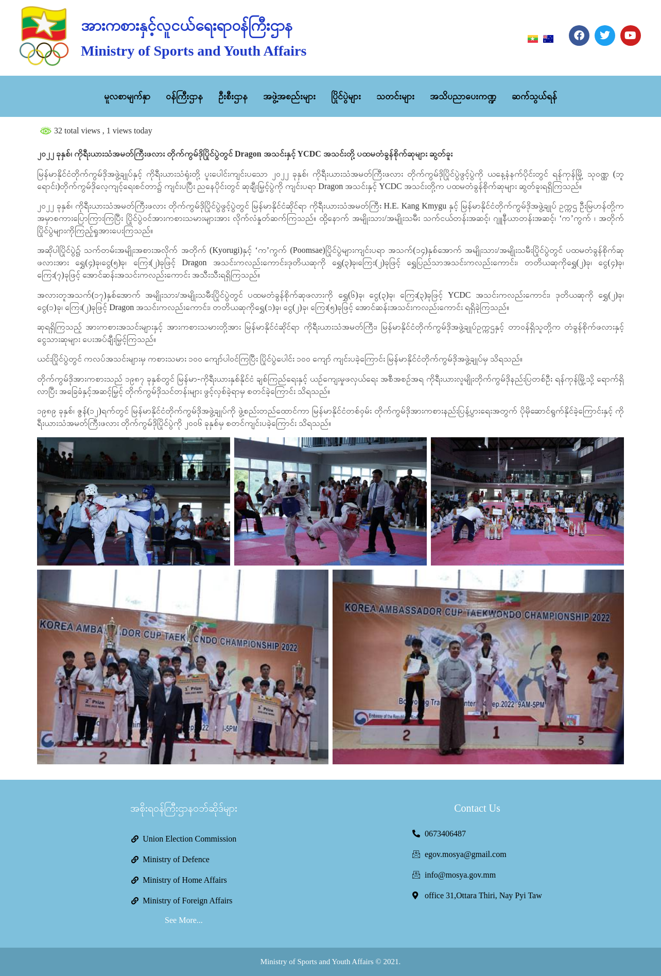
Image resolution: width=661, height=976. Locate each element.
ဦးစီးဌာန (233, 96)
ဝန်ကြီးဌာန (184, 96)
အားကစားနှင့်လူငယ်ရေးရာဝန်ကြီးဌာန (186, 25)
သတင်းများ (395, 96)
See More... (184, 920)
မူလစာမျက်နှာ (127, 96)
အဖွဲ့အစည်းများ (289, 96)
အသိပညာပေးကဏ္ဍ (463, 96)
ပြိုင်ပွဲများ (346, 96)
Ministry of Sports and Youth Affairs (193, 51)
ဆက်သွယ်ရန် (534, 96)
